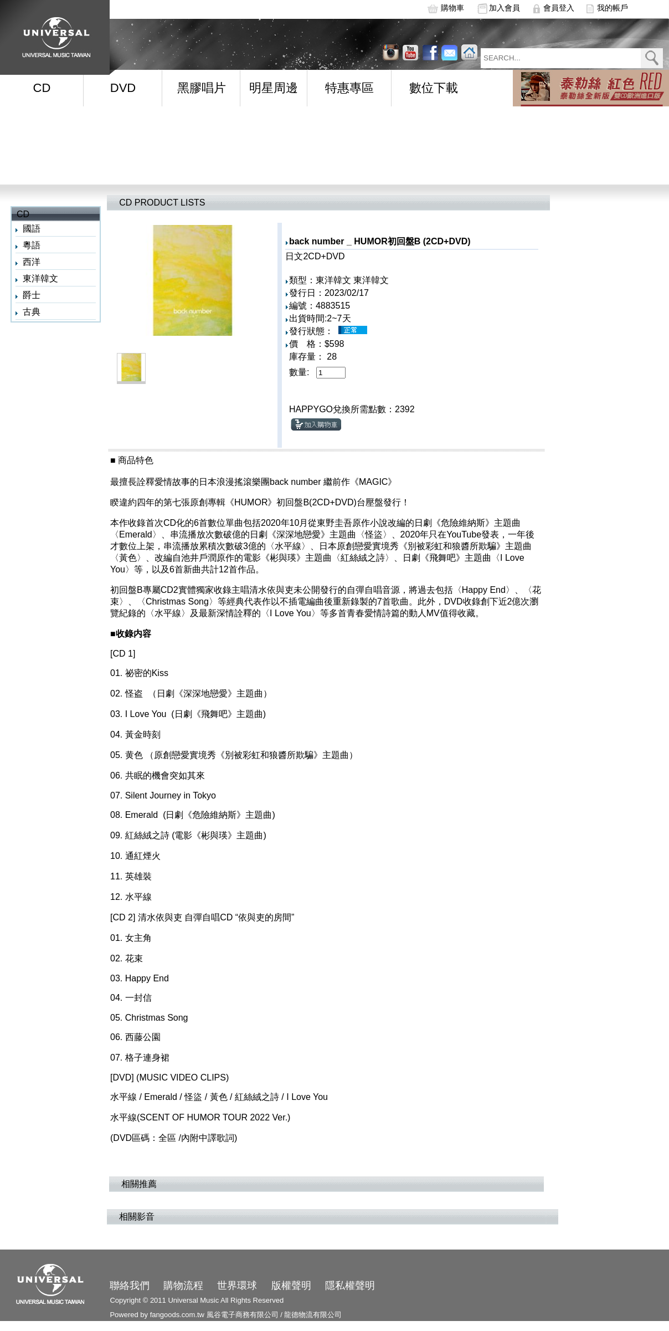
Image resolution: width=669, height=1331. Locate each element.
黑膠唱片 (201, 88)
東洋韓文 (40, 278)
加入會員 (504, 7)
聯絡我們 (130, 1285)
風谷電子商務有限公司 (243, 1314)
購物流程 (183, 1285)
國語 (31, 228)
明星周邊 (273, 88)
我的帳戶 (612, 7)
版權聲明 (291, 1285)
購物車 (452, 7)
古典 (31, 311)
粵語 (31, 245)
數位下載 (433, 88)
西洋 (31, 262)
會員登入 (558, 7)
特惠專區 (349, 88)
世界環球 (237, 1285)
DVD (123, 88)
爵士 (31, 295)
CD (42, 88)
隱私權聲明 (350, 1285)
